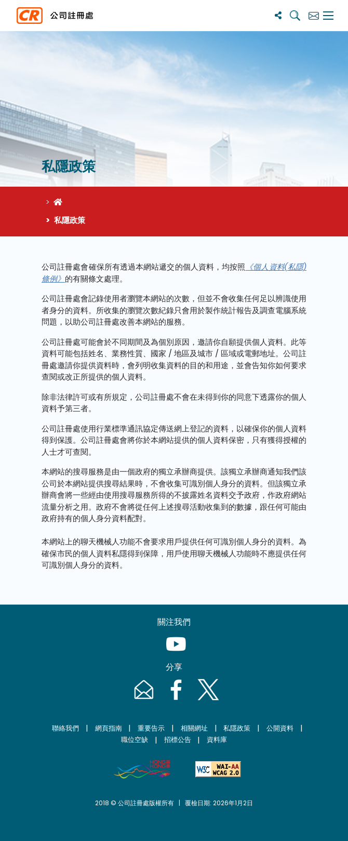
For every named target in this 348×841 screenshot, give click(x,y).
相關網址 (194, 728)
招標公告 (177, 739)
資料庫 (217, 739)
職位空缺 (134, 739)
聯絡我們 (65, 728)
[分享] (278, 15)
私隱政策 (236, 728)
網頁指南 (108, 728)
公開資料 (279, 728)
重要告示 (151, 728)
